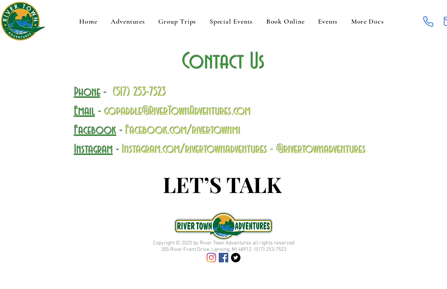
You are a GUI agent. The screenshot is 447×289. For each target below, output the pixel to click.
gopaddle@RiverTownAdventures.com (177, 111)
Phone (87, 92)
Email (84, 111)
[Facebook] (223, 257)
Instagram (93, 149)
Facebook (95, 130)
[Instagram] (211, 257)
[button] (367, 21)
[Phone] (428, 21)
